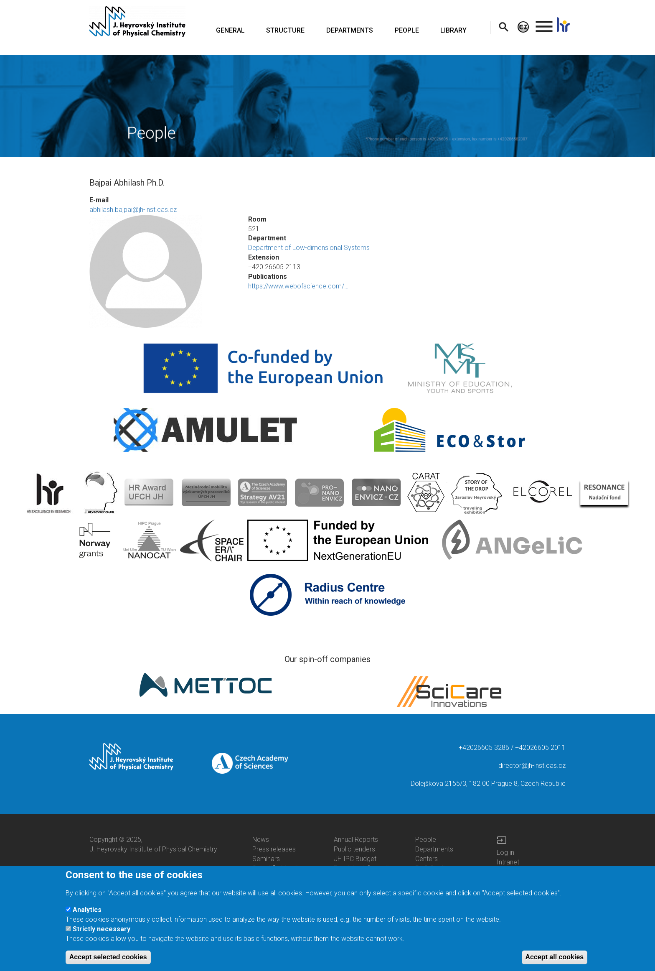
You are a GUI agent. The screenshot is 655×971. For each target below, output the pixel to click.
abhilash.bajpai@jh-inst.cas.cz (133, 210)
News (260, 840)
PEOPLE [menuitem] (407, 30)
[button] (162, 271)
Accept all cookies (555, 958)
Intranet (508, 862)
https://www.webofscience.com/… (298, 286)
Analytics (87, 911)
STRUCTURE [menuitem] (285, 30)
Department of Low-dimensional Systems (309, 248)
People (425, 840)
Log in (505, 852)
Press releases (274, 849)
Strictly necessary (101, 931)
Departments (434, 849)
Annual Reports (356, 840)
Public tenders (354, 849)
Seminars (266, 859)
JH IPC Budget (355, 859)
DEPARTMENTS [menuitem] (349, 30)
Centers (426, 859)
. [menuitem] (544, 23)
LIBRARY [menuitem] (453, 30)
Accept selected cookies (108, 958)
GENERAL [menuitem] (230, 30)
